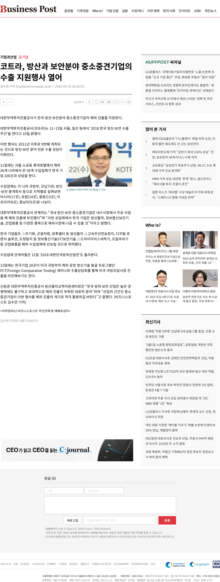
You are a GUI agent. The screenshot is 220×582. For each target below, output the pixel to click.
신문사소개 (5, 564)
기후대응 (83, 10)
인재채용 (51, 564)
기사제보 (62, 564)
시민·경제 (153, 10)
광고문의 (73, 564)
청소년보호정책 (121, 564)
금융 (125, 10)
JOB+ (197, 10)
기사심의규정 (38, 564)
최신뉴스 (210, 10)
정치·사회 (169, 10)
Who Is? (97, 10)
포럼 (15, 564)
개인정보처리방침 (139, 564)
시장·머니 (137, 10)
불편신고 (85, 564)
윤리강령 (24, 564)
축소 (10, 102)
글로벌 (68, 10)
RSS (153, 564)
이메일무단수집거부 (101, 564)
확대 (3, 102)
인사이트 (184, 10)
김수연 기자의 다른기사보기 (18, 320)
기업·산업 (112, 10)
